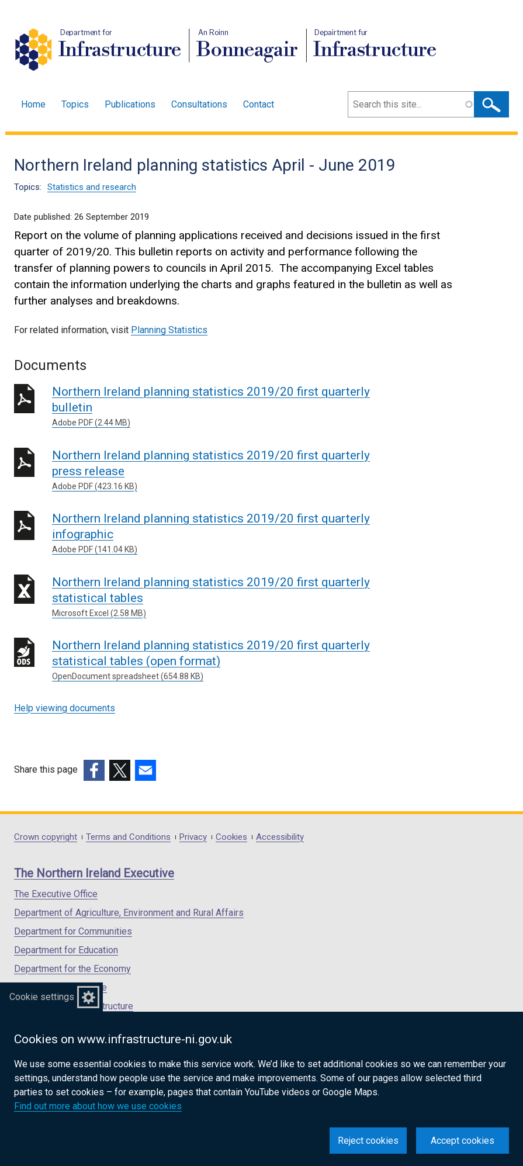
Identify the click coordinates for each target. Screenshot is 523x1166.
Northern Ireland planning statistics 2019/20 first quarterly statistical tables (220, 597)
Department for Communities (73, 931)
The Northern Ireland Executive (94, 873)
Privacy (193, 837)
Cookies (231, 837)
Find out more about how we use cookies (98, 1106)
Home (33, 104)
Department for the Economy (72, 968)
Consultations (199, 104)
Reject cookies (368, 1140)
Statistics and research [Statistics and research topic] (91, 187)
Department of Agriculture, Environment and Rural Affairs (129, 912)
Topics (75, 104)
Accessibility (280, 837)
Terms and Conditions (128, 837)
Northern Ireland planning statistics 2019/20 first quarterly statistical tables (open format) (220, 660)
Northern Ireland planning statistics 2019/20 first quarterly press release (220, 470)
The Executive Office (56, 893)
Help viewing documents (64, 708)
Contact (258, 104)
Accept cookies (462, 1140)
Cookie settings (41, 996)
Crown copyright (45, 837)
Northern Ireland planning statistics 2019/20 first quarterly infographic (220, 533)
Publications (130, 104)
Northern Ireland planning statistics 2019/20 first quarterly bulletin (220, 407)
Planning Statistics (169, 329)
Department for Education (66, 950)
